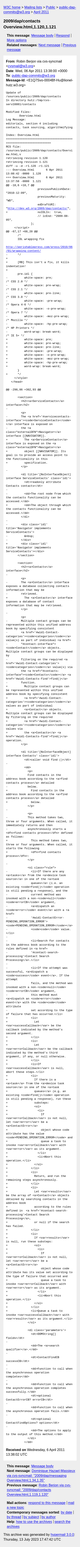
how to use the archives (34, 1521)
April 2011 (41, 12)
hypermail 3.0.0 (62, 1534)
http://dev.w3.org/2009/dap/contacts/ (38, 208)
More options (17, 40)
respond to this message (46, 1503)
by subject (31, 1517)
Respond (63, 35)
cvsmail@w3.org (20, 66)
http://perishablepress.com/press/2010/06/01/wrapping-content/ (39, 249)
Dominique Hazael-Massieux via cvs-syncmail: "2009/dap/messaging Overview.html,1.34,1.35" (41, 1475)
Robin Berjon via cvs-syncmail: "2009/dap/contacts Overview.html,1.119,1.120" (39, 1490)
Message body (42, 35)
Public (50, 7)
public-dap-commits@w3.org (33, 75)
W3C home (11, 7)
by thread (14, 1517)
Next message (49, 45)
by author (48, 1517)
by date (66, 1512)
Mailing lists (33, 7)
